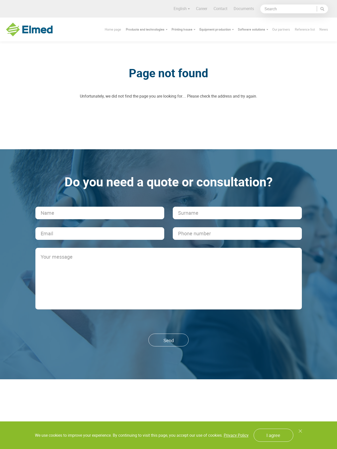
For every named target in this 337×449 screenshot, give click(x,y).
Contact (223, 8)
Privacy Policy (236, 435)
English (184, 8)
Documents (246, 8)
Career (203, 8)
